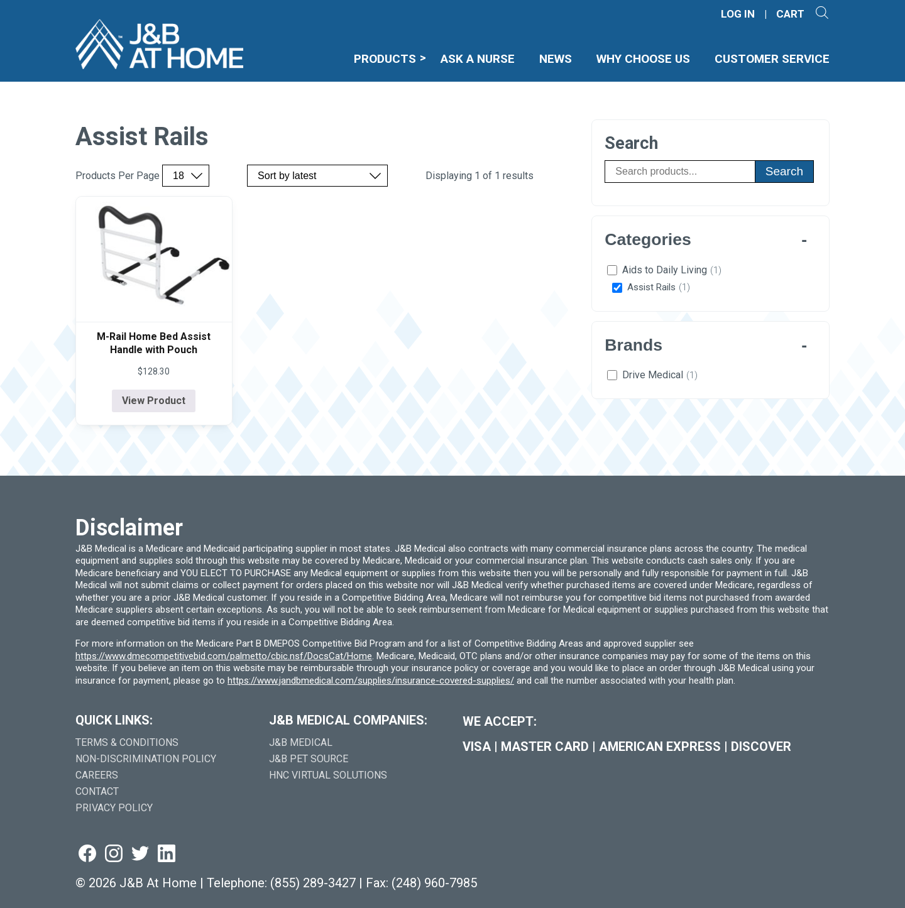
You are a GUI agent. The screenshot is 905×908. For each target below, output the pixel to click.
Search (784, 171)
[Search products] (680, 171)
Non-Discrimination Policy (145, 759)
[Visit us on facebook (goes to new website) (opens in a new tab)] (87, 854)
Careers (96, 775)
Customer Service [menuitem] (772, 59)
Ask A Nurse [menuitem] (478, 59)
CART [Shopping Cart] (790, 14)
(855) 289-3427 (313, 882)
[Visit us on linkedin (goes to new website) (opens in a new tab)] (166, 854)
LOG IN (738, 14)
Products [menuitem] (385, 59)
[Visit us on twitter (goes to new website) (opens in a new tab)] (140, 854)
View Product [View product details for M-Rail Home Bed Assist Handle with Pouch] (153, 401)
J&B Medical (300, 742)
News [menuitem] (555, 59)
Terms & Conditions (126, 742)
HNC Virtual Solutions (328, 775)
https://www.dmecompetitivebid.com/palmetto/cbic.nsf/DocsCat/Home (223, 656)
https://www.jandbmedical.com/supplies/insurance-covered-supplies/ (371, 680)
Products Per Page (117, 176)
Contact (97, 791)
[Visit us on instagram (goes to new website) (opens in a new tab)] (114, 854)
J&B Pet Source (308, 759)
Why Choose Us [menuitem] (643, 59)
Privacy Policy (114, 808)
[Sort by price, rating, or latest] (317, 176)
